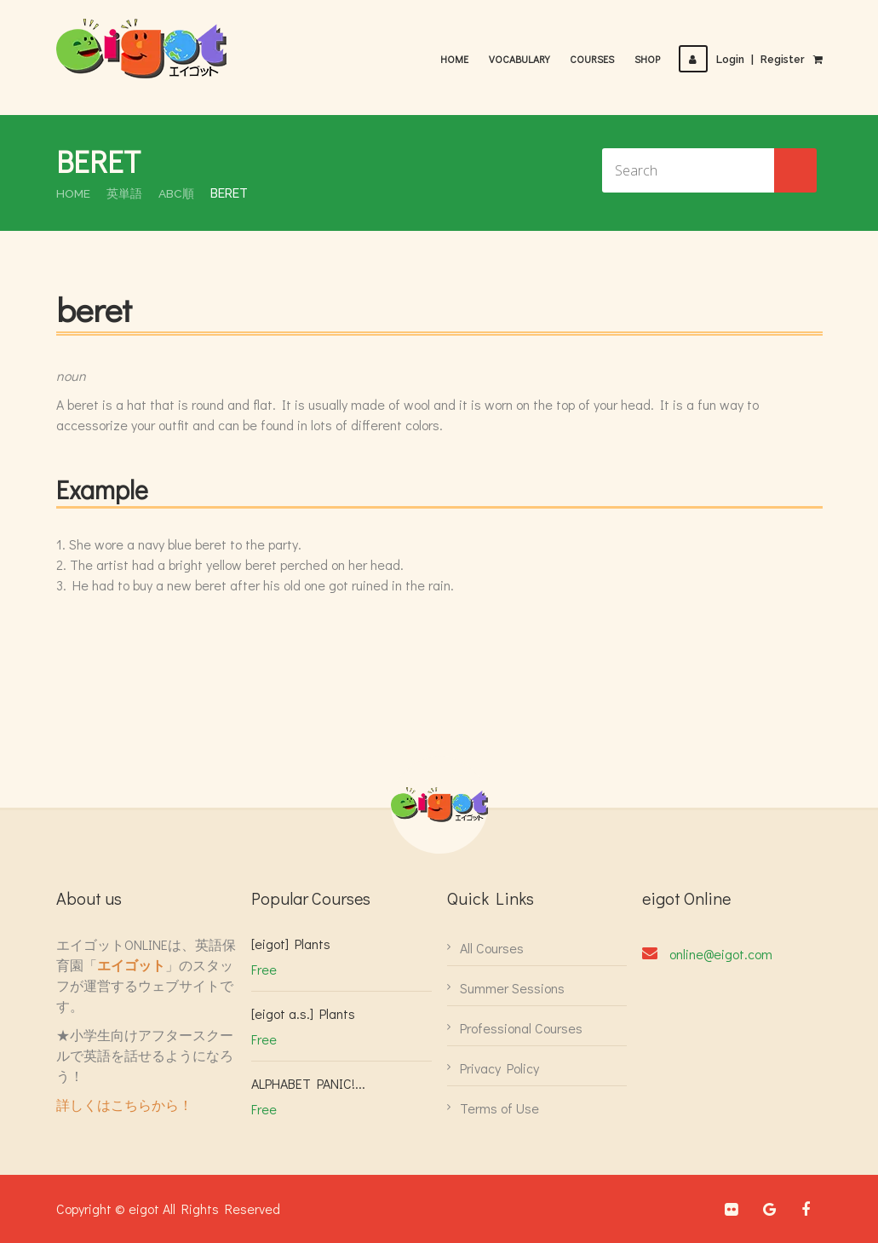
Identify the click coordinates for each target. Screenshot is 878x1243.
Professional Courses (521, 1028)
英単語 (125, 193)
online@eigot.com (720, 954)
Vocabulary (521, 59)
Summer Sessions (512, 988)
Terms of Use (499, 1108)
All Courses (492, 948)
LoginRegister (742, 60)
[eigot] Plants (290, 943)
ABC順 (177, 193)
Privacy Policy (499, 1068)
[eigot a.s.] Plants (303, 1013)
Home (456, 59)
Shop (649, 59)
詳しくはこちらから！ (124, 1105)
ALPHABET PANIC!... (308, 1083)
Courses (593, 59)
